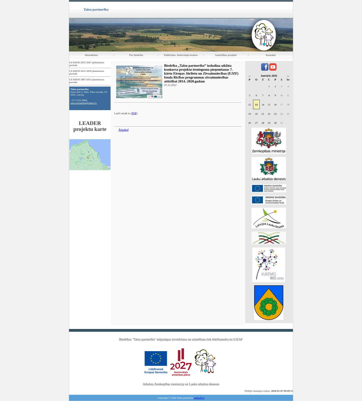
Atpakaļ (123, 130)
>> (288, 76)
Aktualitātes (91, 55)
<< (249, 76)
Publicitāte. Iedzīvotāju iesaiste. (181, 55)
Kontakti (271, 55)
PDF (134, 113)
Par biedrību (136, 55)
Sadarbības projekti (226, 55)
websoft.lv (199, 397)
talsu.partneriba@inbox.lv (83, 103)
